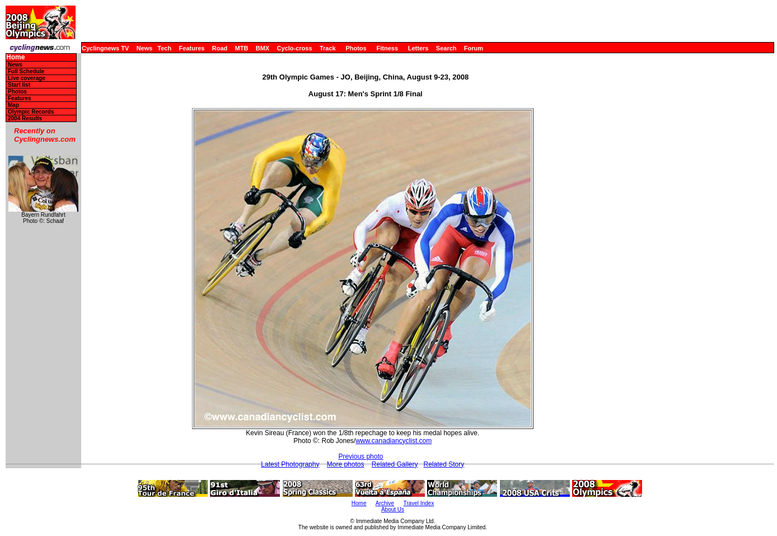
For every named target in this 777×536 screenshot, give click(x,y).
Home (15, 57)
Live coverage (26, 78)
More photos (345, 464)
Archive (385, 503)
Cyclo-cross (294, 48)
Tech (164, 48)
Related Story (444, 464)
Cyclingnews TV (105, 48)
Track (328, 48)
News (145, 48)
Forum (473, 48)
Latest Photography (290, 464)
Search (446, 48)
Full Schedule (26, 71)
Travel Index (419, 503)
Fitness (387, 48)
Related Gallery (395, 464)
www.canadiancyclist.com (393, 441)
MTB (242, 48)
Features (192, 48)
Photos (355, 48)
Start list (19, 85)
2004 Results (25, 118)
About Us (392, 509)
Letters (418, 48)
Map (13, 105)
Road (220, 48)
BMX (262, 48)
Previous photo (360, 456)
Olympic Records (31, 112)
